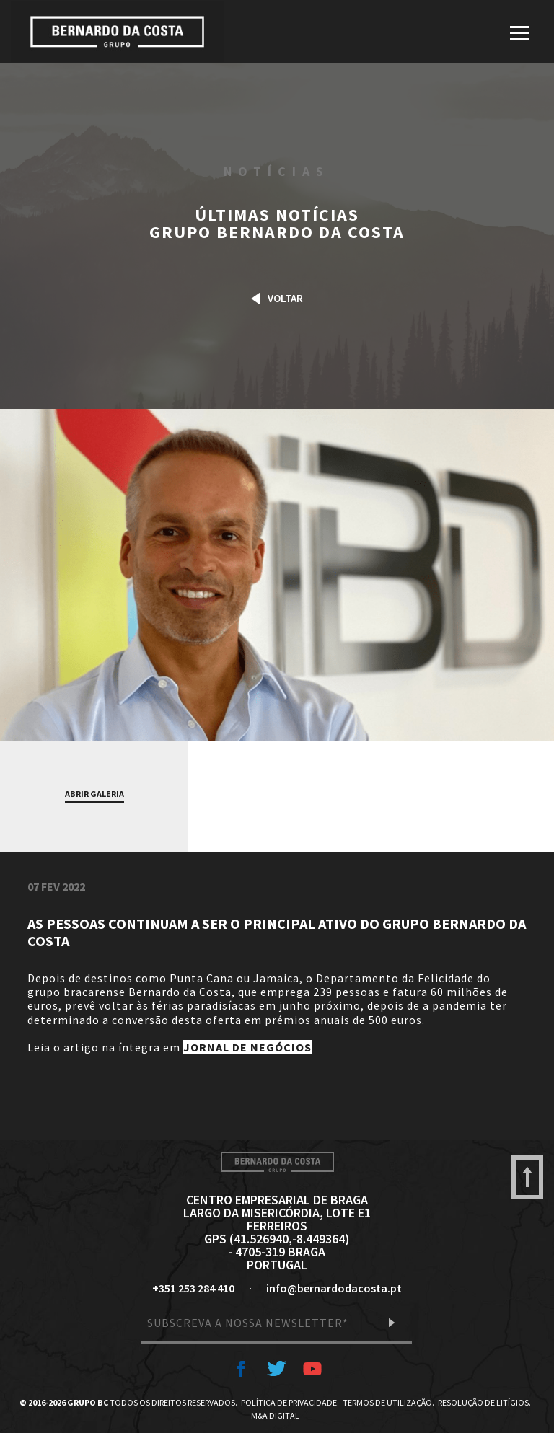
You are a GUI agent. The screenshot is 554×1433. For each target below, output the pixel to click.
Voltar (276, 298)
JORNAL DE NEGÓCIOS (247, 1047)
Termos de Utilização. (388, 1402)
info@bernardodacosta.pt (334, 1288)
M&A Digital (275, 1415)
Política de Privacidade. (290, 1402)
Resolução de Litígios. (484, 1402)
